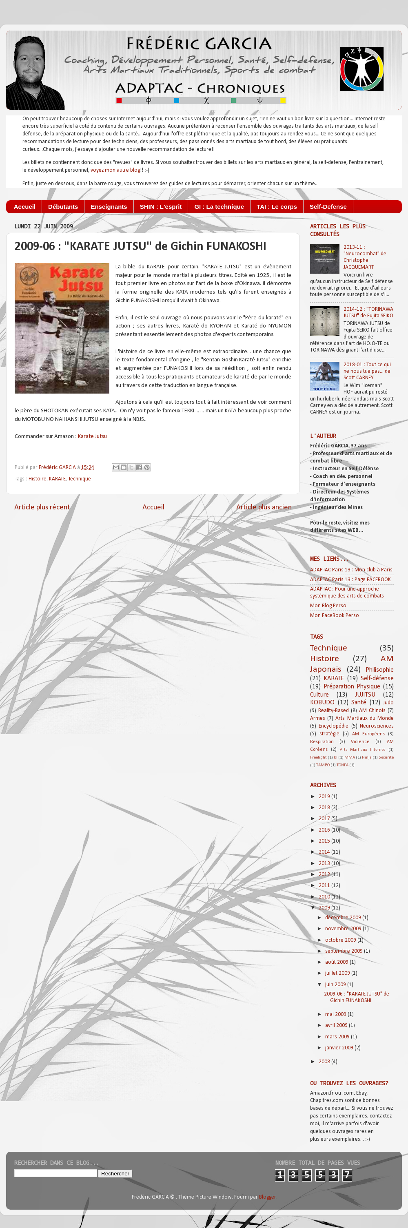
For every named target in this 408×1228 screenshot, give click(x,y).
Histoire (38, 479)
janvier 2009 (340, 1048)
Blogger (267, 1197)
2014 (325, 852)
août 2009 (337, 962)
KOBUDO (322, 702)
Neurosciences (377, 726)
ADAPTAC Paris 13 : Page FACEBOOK (350, 579)
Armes (317, 718)
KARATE (57, 479)
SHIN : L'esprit (161, 206)
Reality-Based (333, 710)
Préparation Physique (352, 687)
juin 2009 (336, 984)
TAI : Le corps (277, 206)
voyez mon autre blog (115, 170)
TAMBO (323, 765)
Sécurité (386, 757)
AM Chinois (372, 710)
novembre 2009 (344, 929)
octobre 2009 (341, 940)
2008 (325, 1061)
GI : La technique (219, 206)
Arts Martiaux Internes (363, 750)
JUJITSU (365, 695)
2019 (325, 796)
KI (335, 757)
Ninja (367, 757)
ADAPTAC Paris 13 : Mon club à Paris (351, 570)
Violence (360, 741)
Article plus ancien (264, 507)
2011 (325, 885)
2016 (325, 830)
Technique (79, 479)
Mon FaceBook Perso (334, 615)
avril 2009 (337, 1025)
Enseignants (109, 206)
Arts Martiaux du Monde (364, 718)
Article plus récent (42, 507)
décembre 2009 (343, 917)
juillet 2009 (338, 973)
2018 (325, 807)
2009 (325, 908)
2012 (325, 874)
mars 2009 (338, 1037)
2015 (325, 841)
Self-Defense (328, 206)
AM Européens (368, 734)
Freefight (318, 757)
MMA (349, 757)
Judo (388, 703)
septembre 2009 (344, 951)
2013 (325, 863)
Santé (358, 702)
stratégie (329, 734)
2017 (325, 818)
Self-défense (377, 678)
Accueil (24, 206)
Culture (319, 695)
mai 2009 (336, 1014)
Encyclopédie (333, 726)
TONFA (342, 765)
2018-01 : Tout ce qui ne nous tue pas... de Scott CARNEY (367, 371)
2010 (325, 897)
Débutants (63, 206)
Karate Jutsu (92, 437)
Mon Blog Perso (328, 605)
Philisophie (380, 670)
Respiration (322, 741)
